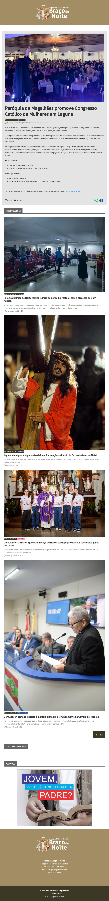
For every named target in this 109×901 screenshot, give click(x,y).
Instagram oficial (72, 191)
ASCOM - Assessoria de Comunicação (35, 123)
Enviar (9, 200)
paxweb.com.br (58, 897)
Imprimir (19, 200)
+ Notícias (99, 734)
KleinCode (48, 897)
